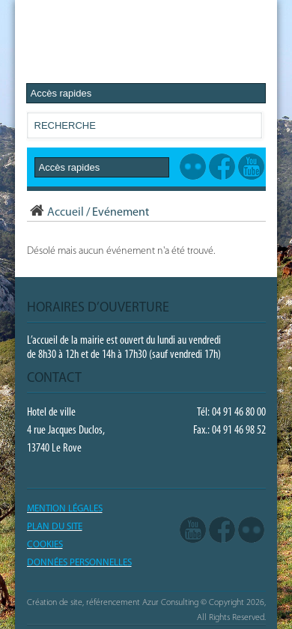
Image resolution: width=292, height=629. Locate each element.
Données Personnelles (79, 563)
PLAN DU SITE (54, 527)
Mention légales (65, 509)
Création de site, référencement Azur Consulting (112, 602)
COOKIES (45, 545)
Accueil (55, 213)
